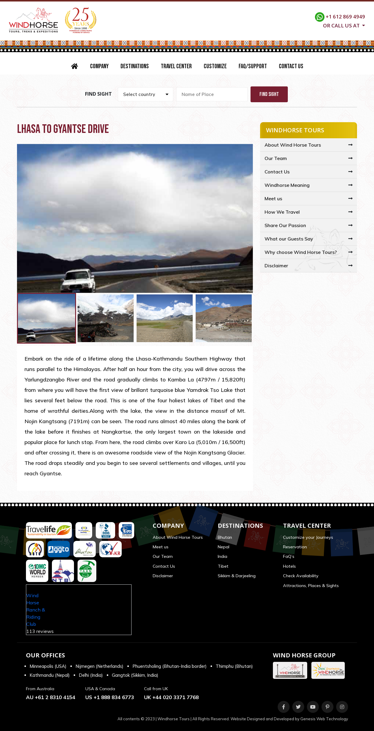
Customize (215, 66)
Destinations (134, 66)
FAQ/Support (253, 66)
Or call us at (342, 25)
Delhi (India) (91, 675)
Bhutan (225, 537)
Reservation (295, 547)
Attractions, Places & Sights (311, 585)
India (222, 556)
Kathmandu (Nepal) (50, 675)
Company (99, 66)
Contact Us (291, 66)
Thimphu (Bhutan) (234, 666)
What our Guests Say (289, 239)
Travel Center (176, 66)
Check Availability (301, 575)
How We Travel (282, 212)
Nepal (223, 547)
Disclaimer (276, 266)
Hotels (289, 566)
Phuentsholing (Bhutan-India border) (169, 666)
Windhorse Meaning (287, 185)
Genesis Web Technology (324, 718)
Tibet (223, 566)
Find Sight (269, 94)
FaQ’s (288, 556)
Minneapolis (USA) (48, 666)
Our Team (276, 158)
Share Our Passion (285, 225)
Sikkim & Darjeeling (237, 575)
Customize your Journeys (308, 537)
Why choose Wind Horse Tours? (301, 252)
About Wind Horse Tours (293, 145)
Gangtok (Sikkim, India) (135, 675)
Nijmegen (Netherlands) (99, 666)
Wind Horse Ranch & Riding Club (35, 609)
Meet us (273, 198)
